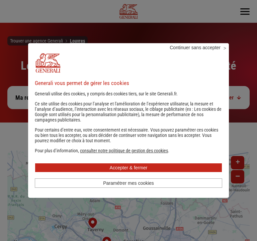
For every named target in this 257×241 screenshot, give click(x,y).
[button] (124, 159)
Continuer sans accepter (195, 56)
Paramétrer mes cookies (128, 192)
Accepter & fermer (129, 176)
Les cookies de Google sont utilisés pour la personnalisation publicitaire (128, 120)
